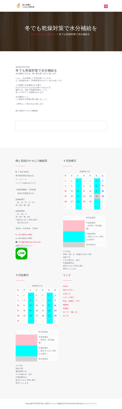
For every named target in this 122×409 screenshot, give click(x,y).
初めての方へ (68, 290)
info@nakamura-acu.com (30, 242)
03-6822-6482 (25, 235)
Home (65, 286)
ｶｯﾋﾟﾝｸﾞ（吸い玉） (71, 312)
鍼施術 (66, 305)
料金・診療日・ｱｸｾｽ (71, 301)
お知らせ (50, 34)
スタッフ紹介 (68, 297)
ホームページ (38, 34)
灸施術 (66, 308)
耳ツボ (66, 316)
